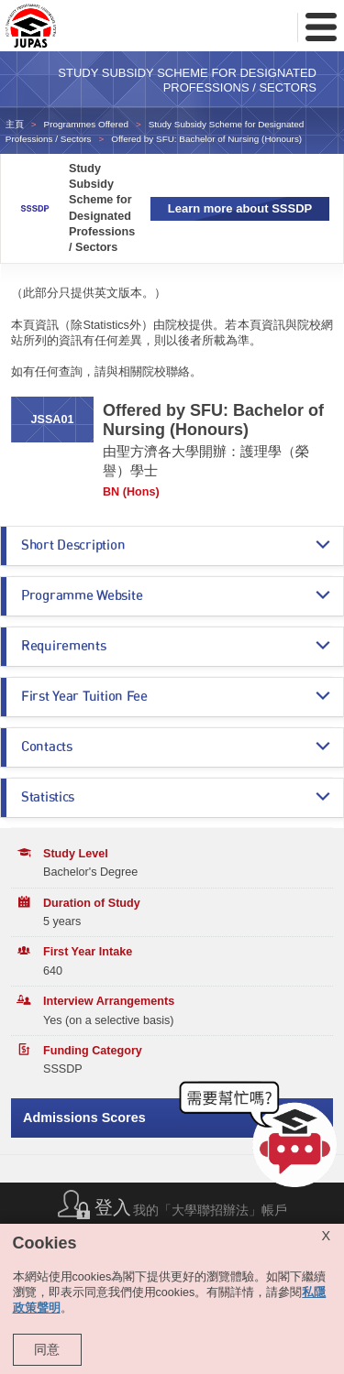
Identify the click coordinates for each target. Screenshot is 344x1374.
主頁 (15, 124)
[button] (261, 1138)
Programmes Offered (86, 124)
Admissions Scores (84, 1117)
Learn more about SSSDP (240, 208)
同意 (47, 1349)
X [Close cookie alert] (325, 1235)
